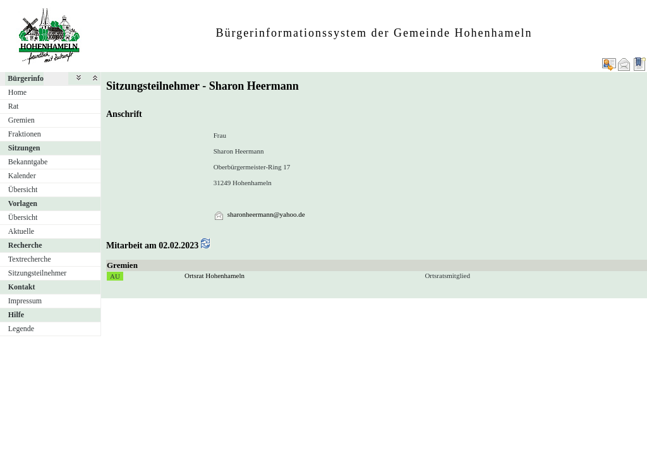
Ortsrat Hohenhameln (214, 275)
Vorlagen (22, 203)
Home (17, 92)
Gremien (21, 120)
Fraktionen (24, 134)
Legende (21, 328)
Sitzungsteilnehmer (37, 273)
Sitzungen (24, 147)
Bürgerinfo (26, 78)
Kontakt (21, 286)
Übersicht (23, 189)
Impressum (25, 300)
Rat (13, 106)
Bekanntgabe (28, 161)
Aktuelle (21, 231)
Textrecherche (29, 259)
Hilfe (16, 314)
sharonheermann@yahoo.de (266, 214)
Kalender (22, 175)
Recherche (25, 245)
